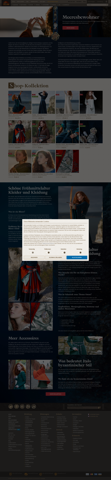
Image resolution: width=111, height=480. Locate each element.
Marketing (79, 249)
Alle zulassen (77, 257)
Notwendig (32, 249)
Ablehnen (34, 257)
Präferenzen (47, 249)
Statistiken (63, 249)
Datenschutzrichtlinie (48, 243)
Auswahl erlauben (55, 257)
